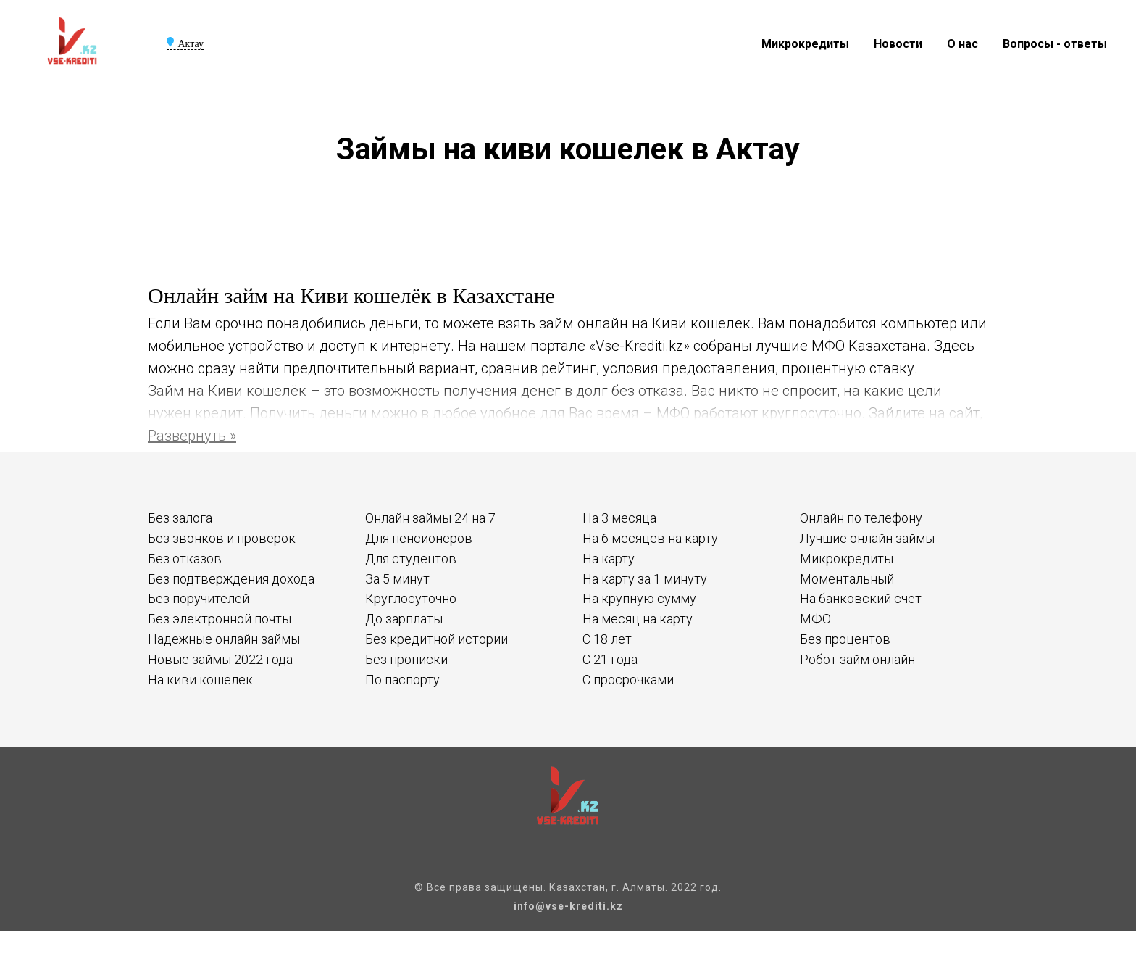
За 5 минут (397, 578)
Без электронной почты (219, 618)
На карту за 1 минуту (644, 578)
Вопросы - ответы (1055, 44)
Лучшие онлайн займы (867, 538)
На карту (608, 558)
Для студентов (410, 558)
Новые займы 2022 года (220, 659)
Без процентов (845, 639)
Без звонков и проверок (222, 538)
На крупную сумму (639, 598)
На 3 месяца (619, 518)
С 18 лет (607, 639)
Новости (898, 44)
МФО (815, 618)
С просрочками (628, 679)
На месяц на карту (637, 618)
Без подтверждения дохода (231, 578)
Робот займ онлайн (857, 659)
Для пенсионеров (418, 538)
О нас (962, 44)
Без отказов (185, 558)
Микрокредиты (805, 44)
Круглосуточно (410, 598)
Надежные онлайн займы (224, 639)
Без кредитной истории (436, 639)
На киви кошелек (200, 679)
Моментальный (847, 578)
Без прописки (406, 659)
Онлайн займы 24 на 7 (430, 518)
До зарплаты (404, 618)
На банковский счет (861, 598)
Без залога (180, 518)
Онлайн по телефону (861, 518)
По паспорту (402, 679)
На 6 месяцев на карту (650, 538)
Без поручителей (198, 598)
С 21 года (610, 659)
